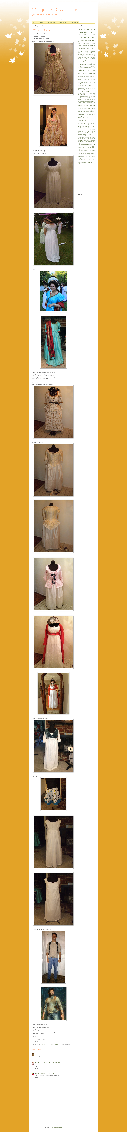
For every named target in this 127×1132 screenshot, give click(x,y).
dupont (94, 70)
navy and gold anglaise (90, 111)
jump (85, 99)
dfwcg (84, 67)
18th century (84, 32)
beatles (87, 49)
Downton (93, 69)
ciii (78, 64)
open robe (89, 113)
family (92, 74)
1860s (79, 30)
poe (95, 121)
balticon (88, 48)
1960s (85, 34)
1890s (94, 30)
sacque (79, 137)
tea (86, 149)
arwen (89, 47)
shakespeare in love (88, 140)
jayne (93, 97)
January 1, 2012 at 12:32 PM (47, 1053)
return (88, 131)
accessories (88, 41)
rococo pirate (92, 135)
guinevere (82, 89)
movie (93, 110)
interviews (88, 94)
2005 (85, 35)
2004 (82, 35)
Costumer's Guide (51, 22)
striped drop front (82, 147)
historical (87, 91)
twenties (79, 155)
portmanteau (80, 123)
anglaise (85, 45)
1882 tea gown (89, 30)
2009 (79, 37)
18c (79, 32)
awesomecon (84, 48)
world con (80, 162)
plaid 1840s (90, 122)
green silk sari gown (85, 88)
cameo (93, 58)
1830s (90, 29)
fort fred (82, 77)
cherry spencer (91, 63)
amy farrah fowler (91, 43)
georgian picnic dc (82, 85)
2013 (91, 37)
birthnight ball (83, 52)
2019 (90, 38)
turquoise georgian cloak (89, 153)
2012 (88, 37)
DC (94, 66)
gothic (79, 86)
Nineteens (80, 113)
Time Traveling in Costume (42, 1062)
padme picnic (87, 116)
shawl (94, 140)
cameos (79, 60)
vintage (79, 158)
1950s (82, 34)
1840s (94, 29)
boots (94, 57)
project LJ (84, 126)
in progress (90, 93)
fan (94, 75)
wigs (82, 160)
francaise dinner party (89, 82)
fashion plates (80, 76)
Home (34, 22)
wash (85, 157)
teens (82, 150)
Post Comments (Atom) (56, 1127)
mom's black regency (90, 107)
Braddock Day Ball (82, 58)
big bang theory (84, 51)
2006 (88, 35)
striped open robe (82, 149)
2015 (79, 38)
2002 (94, 34)
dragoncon (81, 70)
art (87, 47)
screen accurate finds (83, 138)
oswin (84, 114)
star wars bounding (81, 146)
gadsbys (80, 83)
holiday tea (84, 93)
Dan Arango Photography (89, 66)
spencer (85, 144)
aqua (85, 47)
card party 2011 (84, 60)
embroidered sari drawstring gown (86, 73)
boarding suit (89, 57)
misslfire (79, 107)
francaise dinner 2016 (88, 79)
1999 (87, 34)
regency (92, 129)
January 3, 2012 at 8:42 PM (55, 1062)
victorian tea (93, 156)
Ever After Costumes (73, 22)
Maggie (37, 1073)
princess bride (84, 124)
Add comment (35, 1080)
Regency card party (82, 131)
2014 (94, 37)
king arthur (92, 99)
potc (92, 123)
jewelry (80, 99)
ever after (83, 74)
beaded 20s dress (82, 49)
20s (93, 38)
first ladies (90, 76)
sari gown (89, 137)
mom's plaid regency (82, 108)
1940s (79, 34)
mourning (90, 110)
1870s (82, 30)
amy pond (80, 45)
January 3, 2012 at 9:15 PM (47, 1073)
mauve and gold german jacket (85, 105)
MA (81, 104)
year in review (54, 1044)
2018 (87, 38)
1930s (94, 32)
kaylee (88, 99)
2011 (85, 37)
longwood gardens (89, 102)
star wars (93, 144)
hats (82, 91)
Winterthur (85, 160)
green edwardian (86, 86)
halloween (91, 89)
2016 (82, 38)
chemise (85, 63)
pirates (85, 121)
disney (87, 67)
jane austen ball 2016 (86, 97)
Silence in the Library (86, 141)
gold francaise (92, 85)
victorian (88, 155)
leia (83, 101)
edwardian (80, 72)
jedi (94, 97)
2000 (90, 34)
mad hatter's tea (86, 104)
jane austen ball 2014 (86, 96)
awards (79, 48)
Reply (36, 1058)
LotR (79, 104)
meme (94, 105)
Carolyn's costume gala (90, 61)
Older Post (71, 1122)
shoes (79, 141)
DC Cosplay (80, 67)
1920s (91, 32)
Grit (78, 89)
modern (83, 107)
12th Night (80, 29)
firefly (87, 76)
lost (94, 102)
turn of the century (81, 153)
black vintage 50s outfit (88, 54)
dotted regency (86, 69)
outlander (89, 114)
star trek (89, 144)
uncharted (84, 155)
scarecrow (93, 137)
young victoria (83, 163)
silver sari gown (85, 143)
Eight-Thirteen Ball (88, 72)
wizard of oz (93, 160)
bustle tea (90, 58)
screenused (92, 138)
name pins (82, 111)
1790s (87, 29)
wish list (89, 160)
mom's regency (91, 108)
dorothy (79, 69)
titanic (94, 151)
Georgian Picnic (91, 83)
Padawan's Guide (62, 22)
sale (82, 137)
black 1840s (90, 52)
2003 (79, 35)
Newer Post (35, 1122)
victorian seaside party (85, 156)
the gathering (86, 150)
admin (92, 41)
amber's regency (84, 43)
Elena (94, 72)
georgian (85, 83)
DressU (88, 70)
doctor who (91, 67)
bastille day (93, 48)
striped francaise (91, 147)
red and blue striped (89, 127)
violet (83, 157)
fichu (84, 76)
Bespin (90, 49)
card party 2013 (92, 60)
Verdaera (37, 1053)
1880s (84, 30)
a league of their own (85, 40)
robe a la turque (85, 135)
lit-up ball (84, 102)
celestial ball (80, 63)
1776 (84, 29)
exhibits (88, 75)
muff (79, 111)
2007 (91, 35)
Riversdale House (91, 132)
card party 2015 (81, 61)
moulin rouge (85, 110)
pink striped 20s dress (87, 120)
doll (94, 67)
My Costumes (41, 22)
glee (87, 85)
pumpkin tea (89, 126)
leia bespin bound (88, 101)
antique (90, 45)
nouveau (85, 113)
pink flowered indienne (88, 118)
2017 (85, 38)
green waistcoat (92, 88)
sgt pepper (81, 140)
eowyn (79, 74)
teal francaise (91, 149)
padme (83, 116)
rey (90, 131)
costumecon (89, 64)
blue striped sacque (89, 55)
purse (83, 127)
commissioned (82, 64)
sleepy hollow (92, 143)
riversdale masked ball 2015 (84, 134)
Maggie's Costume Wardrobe (55, 11)
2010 (82, 37)
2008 (94, 35)
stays (87, 146)
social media (80, 144)
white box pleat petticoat (87, 159)
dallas (82, 66)
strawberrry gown (91, 146)
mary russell (92, 104)
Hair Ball (86, 89)
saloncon (85, 137)
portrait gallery (87, 123)
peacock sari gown (87, 117)
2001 (92, 34)
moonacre (80, 110)
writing (83, 162)
